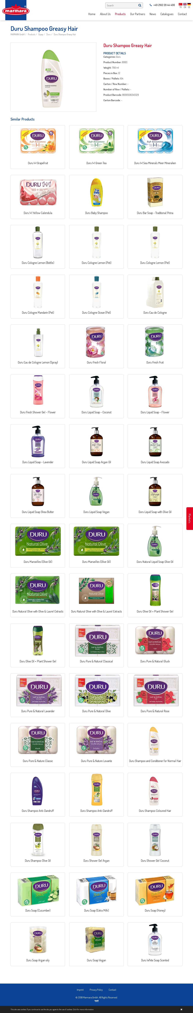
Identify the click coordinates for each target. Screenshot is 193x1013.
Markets (189, 518)
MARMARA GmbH (18, 34)
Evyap (40, 34)
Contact (112, 989)
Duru (48, 34)
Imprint (80, 989)
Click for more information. (83, 1009)
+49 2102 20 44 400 (162, 5)
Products (31, 34)
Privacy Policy (96, 989)
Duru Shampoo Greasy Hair (65, 34)
